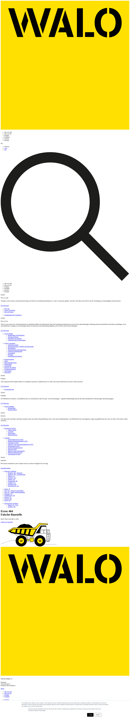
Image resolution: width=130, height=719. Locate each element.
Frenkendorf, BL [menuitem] (13, 481)
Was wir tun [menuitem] (7, 693)
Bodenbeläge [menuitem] (12, 348)
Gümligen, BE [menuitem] (12, 484)
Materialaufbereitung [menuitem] (10, 362)
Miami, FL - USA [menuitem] (13, 505)
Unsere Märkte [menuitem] (8, 333)
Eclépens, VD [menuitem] (12, 478)
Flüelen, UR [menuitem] (11, 479)
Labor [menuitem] (6, 361)
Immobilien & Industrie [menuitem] (15, 338)
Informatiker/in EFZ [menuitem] (14, 446)
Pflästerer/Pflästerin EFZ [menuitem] (15, 452)
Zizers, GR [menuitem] (7, 500)
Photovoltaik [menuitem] (8, 364)
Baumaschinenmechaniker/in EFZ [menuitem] (18, 441)
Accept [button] (90, 714)
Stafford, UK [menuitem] (11, 507)
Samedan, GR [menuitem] (8, 494)
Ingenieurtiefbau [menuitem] (9, 359)
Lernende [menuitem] (10, 431)
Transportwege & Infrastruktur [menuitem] (17, 340)
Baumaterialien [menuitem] (12, 410)
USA (5, 148)
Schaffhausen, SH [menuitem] (9, 495)
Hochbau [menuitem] (10, 354)
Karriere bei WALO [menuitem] (10, 428)
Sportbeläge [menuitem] (7, 366)
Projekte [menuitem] (6, 695)
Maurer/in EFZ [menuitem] (12, 449)
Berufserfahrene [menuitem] (12, 435)
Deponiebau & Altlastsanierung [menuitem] (17, 350)
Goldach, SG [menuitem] (11, 482)
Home (2, 688)
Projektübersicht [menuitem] (9, 389)
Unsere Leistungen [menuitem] (9, 343)
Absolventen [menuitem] (11, 433)
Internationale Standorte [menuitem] (11, 503)
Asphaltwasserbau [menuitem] (13, 345)
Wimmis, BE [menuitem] (8, 499)
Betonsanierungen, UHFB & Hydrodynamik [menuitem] (21, 346)
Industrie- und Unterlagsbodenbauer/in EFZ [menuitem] (20, 444)
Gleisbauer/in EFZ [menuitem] (13, 443)
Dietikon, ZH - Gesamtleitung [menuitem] (16, 474)
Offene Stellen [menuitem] (12, 430)
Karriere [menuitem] (6, 699)
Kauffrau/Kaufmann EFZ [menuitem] (15, 448)
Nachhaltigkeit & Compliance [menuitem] (13, 315)
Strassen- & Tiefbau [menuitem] (10, 367)
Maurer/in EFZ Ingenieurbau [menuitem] (16, 451)
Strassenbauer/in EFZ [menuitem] (14, 454)
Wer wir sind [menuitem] (8, 691)
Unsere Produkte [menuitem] (9, 406)
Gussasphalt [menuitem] (11, 353)
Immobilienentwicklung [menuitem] (15, 356)
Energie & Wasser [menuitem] (13, 337)
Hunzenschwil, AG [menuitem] (13, 486)
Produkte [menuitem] (7, 696)
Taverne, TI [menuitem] (7, 497)
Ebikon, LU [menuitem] (11, 476)
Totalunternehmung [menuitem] (10, 369)
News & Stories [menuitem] (8, 312)
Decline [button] (98, 714)
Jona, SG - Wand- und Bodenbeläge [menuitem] (14, 492)
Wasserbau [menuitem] (7, 372)
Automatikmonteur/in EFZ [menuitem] (15, 439)
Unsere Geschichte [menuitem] (9, 310)
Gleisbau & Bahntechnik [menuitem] (15, 351)
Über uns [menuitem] (7, 308)
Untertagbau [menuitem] (7, 371)
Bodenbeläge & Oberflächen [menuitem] (16, 335)
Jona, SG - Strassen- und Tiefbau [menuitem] (13, 490)
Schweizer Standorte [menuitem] (10, 471)
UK (5, 150)
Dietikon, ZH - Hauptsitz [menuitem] (15, 473)
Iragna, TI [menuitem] (7, 489)
